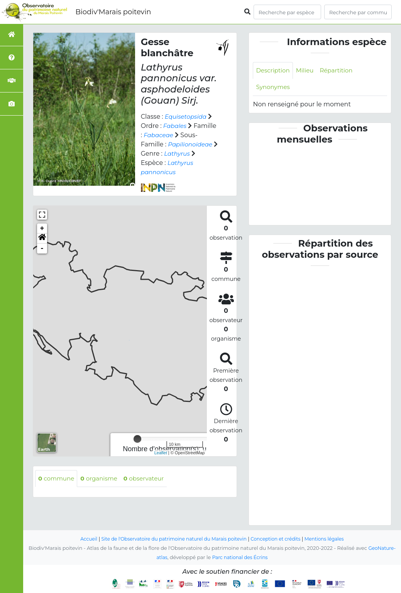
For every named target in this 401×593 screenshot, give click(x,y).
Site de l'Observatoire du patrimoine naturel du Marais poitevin (172, 539)
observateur (149, 478)
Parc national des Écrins (240, 558)
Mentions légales (331, 539)
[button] (42, 239)
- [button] (42, 248)
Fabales (175, 125)
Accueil (82, 539)
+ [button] (42, 228)
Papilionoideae (191, 144)
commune (57, 478)
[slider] (137, 439)
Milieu (307, 70)
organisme (102, 478)
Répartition (340, 70)
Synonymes (274, 88)
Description (274, 70)
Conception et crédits (279, 539)
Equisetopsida (187, 116)
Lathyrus (183, 153)
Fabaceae (159, 135)
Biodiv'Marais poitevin (113, 12)
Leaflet (160, 452)
